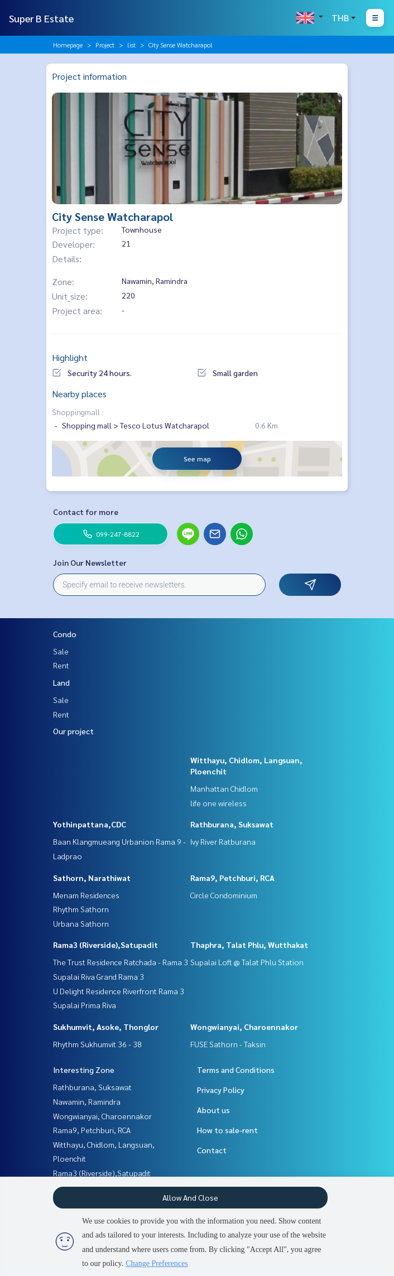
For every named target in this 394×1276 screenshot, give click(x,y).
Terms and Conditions (236, 1070)
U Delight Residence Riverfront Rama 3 (118, 991)
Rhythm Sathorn (81, 909)
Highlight (70, 357)
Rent (61, 665)
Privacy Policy (220, 1090)
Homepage (68, 44)
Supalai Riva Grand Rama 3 (98, 976)
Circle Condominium (223, 895)
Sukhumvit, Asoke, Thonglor (105, 1027)
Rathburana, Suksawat (231, 824)
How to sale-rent (227, 1130)
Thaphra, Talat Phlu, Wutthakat (249, 945)
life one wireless (218, 803)
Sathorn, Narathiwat (92, 878)
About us (213, 1110)
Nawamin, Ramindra (87, 1101)
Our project (73, 731)
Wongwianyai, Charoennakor (244, 1027)
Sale (61, 651)
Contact (212, 1150)
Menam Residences (86, 895)
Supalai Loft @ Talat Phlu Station (247, 962)
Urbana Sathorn (81, 923)
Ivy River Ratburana (223, 841)
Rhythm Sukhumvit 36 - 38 (97, 1044)
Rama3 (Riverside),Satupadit (105, 945)
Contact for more (85, 512)
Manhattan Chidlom (224, 788)
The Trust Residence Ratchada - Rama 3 (120, 962)
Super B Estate (41, 18)
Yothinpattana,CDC (89, 824)
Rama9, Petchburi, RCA (232, 878)
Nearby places (79, 393)
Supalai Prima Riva (84, 1005)
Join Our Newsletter (90, 562)
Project (104, 44)
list (131, 44)
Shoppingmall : (77, 412)
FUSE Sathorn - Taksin (228, 1044)
